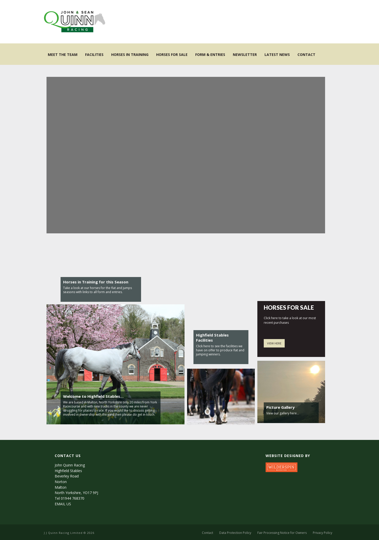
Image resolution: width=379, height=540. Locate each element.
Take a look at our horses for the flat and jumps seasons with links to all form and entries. (97, 290)
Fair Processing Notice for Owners (282, 533)
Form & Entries (210, 54)
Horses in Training (129, 54)
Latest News (277, 54)
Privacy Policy (322, 533)
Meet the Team (62, 54)
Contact (306, 54)
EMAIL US (63, 503)
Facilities (94, 54)
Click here (203, 346)
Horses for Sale (172, 54)
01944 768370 (72, 498)
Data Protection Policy (235, 533)
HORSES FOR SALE (289, 307)
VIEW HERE (274, 343)
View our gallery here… (282, 413)
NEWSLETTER (245, 54)
